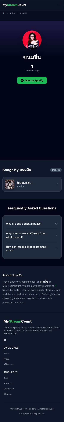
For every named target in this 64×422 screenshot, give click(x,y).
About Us (8, 383)
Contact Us (9, 388)
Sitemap (7, 394)
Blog (6, 378)
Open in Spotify (32, 80)
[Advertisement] (32, 127)
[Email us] (5, 340)
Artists (12, 13)
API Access (9, 364)
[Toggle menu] (58, 5)
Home (6, 353)
